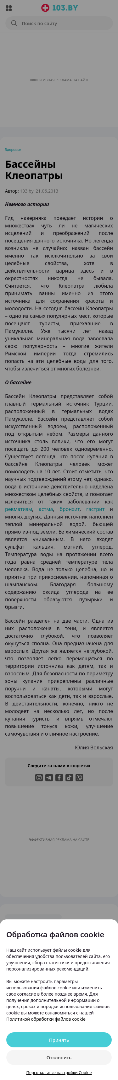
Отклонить (59, 1057)
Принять (59, 1040)
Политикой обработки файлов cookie (46, 1019)
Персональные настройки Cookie (59, 1072)
